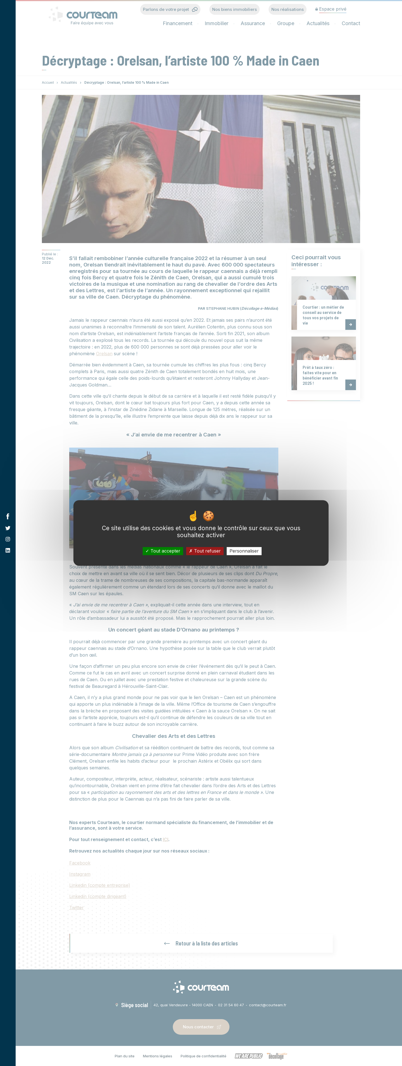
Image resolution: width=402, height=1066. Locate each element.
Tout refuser (205, 551)
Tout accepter (162, 551)
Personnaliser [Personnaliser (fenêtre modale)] (244, 551)
